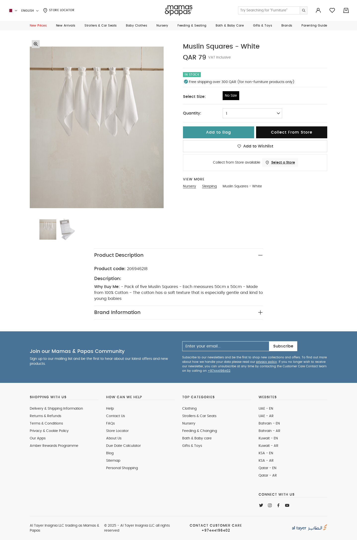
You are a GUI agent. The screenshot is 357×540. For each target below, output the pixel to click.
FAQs (110, 423)
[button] (38, 25)
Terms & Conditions (46, 423)
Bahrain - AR (269, 431)
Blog (110, 453)
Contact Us (115, 416)
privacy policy (266, 361)
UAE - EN (266, 408)
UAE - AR (266, 416)
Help (110, 408)
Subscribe (283, 346)
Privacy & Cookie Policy (49, 431)
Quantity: (192, 113)
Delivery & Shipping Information (56, 408)
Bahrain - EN (269, 423)
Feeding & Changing (199, 431)
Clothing (189, 408)
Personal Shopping (122, 468)
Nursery (188, 423)
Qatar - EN (267, 468)
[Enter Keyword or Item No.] (272, 10)
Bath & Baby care (197, 438)
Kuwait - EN (268, 438)
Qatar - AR (268, 475)
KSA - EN (266, 453)
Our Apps (38, 438)
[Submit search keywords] (303, 10)
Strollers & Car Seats (199, 416)
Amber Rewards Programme (54, 446)
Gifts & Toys (192, 446)
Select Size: (194, 97)
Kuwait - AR (268, 446)
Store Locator (59, 10)
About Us (113, 438)
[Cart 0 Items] (346, 10)
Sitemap (113, 460)
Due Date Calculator (123, 446)
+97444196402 (219, 370)
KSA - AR (266, 460)
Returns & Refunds (45, 416)
